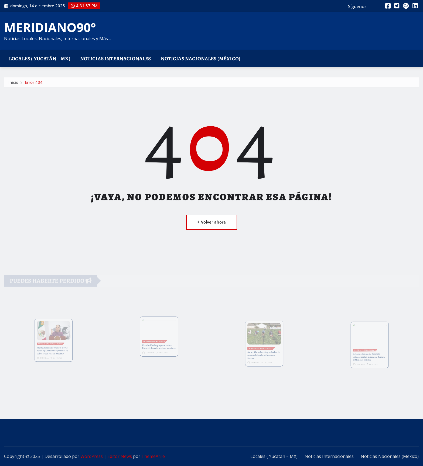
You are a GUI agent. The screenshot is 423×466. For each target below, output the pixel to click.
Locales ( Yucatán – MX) (39, 58)
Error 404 (34, 83)
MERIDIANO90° (50, 27)
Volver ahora (211, 222)
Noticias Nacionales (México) (200, 58)
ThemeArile (153, 456)
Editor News (119, 456)
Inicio (13, 83)
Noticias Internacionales (115, 58)
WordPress (91, 456)
